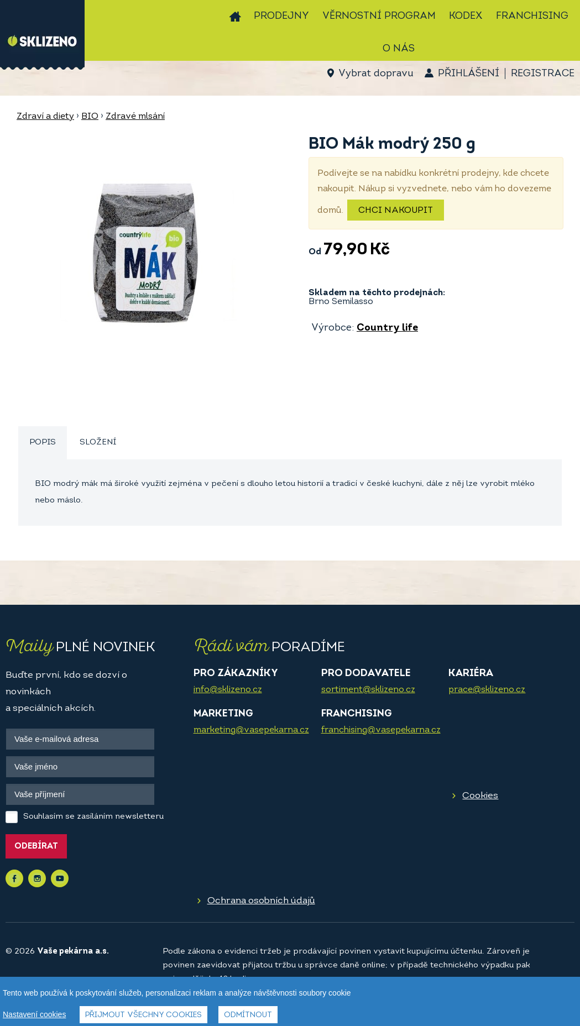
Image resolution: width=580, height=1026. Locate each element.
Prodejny (281, 16)
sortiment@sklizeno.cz (368, 689)
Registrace (542, 74)
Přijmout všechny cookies (143, 1015)
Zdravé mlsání (135, 116)
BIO (89, 116)
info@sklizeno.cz (228, 689)
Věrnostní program (379, 16)
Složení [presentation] (98, 442)
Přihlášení (468, 74)
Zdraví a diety (45, 116)
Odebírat (36, 846)
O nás (399, 49)
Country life (387, 328)
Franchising (532, 16)
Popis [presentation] (42, 442)
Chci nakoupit (395, 210)
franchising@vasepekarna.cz (381, 730)
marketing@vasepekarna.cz (251, 730)
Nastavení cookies (34, 1014)
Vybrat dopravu (375, 74)
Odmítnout (248, 1015)
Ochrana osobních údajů (261, 900)
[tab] (42, 443)
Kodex (466, 16)
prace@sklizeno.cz (486, 689)
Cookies (480, 795)
